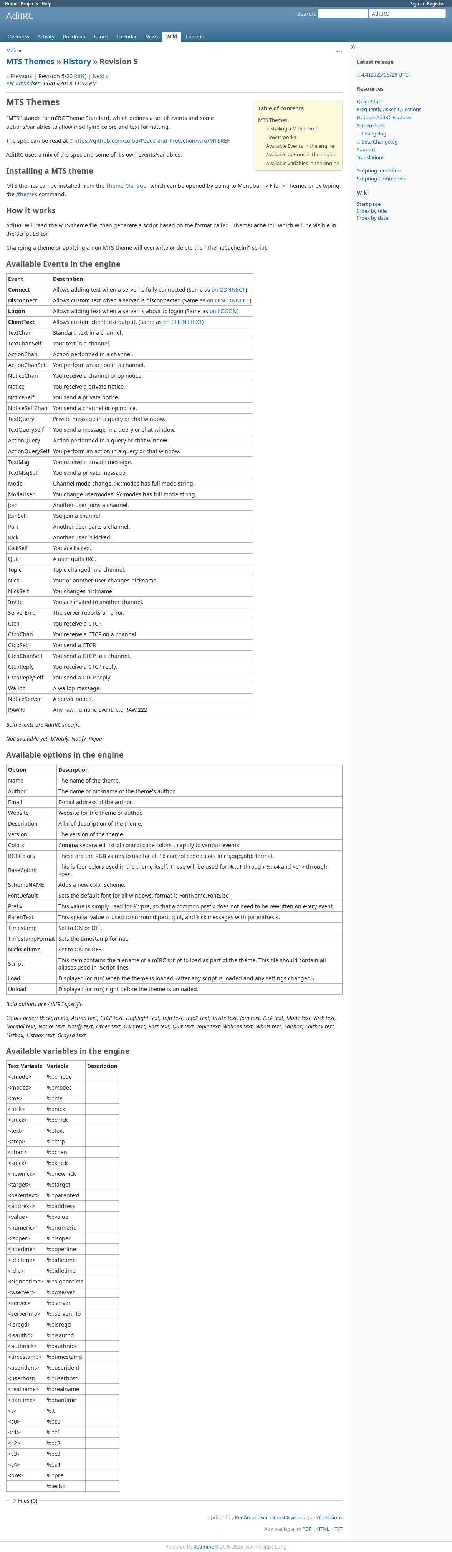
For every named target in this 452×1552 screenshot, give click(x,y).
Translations (370, 157)
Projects (29, 4)
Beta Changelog (379, 141)
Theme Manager (127, 185)
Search (306, 13)
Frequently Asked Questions (389, 109)
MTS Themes (30, 61)
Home (11, 4)
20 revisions (329, 1517)
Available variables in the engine (302, 163)
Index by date (372, 217)
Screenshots (371, 125)
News (151, 36)
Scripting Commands (381, 178)
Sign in (417, 4)
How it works (281, 137)
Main (12, 50)
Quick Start (369, 101)
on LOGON (223, 311)
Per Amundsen (23, 83)
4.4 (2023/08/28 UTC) (385, 74)
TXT (338, 1529)
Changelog (373, 133)
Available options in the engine (301, 154)
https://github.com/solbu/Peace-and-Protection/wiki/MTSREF (151, 140)
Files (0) (24, 1500)
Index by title (372, 210)
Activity (46, 36)
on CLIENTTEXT (182, 321)
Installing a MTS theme (292, 128)
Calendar (126, 36)
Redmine (204, 1547)
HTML (322, 1529)
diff (80, 76)
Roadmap (74, 36)
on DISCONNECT (228, 300)
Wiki (171, 36)
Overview (18, 36)
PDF (306, 1529)
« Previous (19, 76)
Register (436, 4)
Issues (101, 36)
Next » (101, 76)
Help (46, 4)
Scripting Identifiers (379, 170)
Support (366, 149)
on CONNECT (228, 289)
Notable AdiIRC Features (384, 117)
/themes (26, 194)
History (77, 61)
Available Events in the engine (300, 145)
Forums (195, 36)
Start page (369, 203)
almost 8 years (286, 1517)
